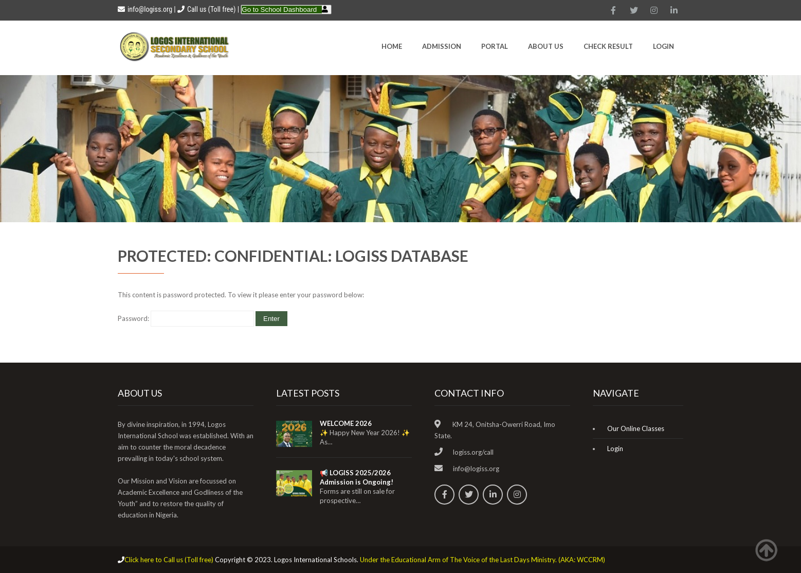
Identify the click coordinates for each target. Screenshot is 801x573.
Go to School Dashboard (279, 9)
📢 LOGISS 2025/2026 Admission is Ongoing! (356, 477)
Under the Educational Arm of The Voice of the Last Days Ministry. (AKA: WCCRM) (482, 560)
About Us (545, 46)
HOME (391, 46)
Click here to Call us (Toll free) (168, 560)
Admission (441, 46)
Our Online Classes (635, 428)
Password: (186, 318)
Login (663, 46)
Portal (494, 46)
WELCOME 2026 (346, 423)
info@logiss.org (145, 9)
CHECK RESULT (608, 46)
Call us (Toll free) (211, 9)
